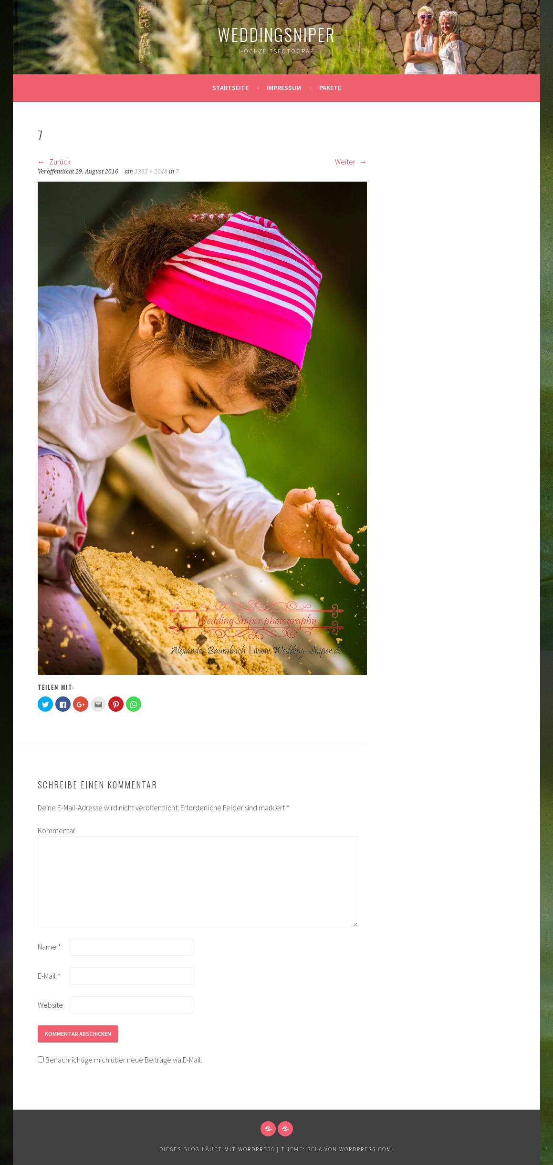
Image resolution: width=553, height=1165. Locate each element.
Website (50, 1005)
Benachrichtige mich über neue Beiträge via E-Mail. (123, 1059)
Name (49, 946)
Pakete (330, 87)
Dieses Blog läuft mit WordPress (217, 1149)
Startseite (230, 87)
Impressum (284, 87)
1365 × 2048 (151, 171)
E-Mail (49, 976)
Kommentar (53, 830)
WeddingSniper (276, 34)
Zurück (54, 161)
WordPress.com (365, 1149)
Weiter (351, 161)
